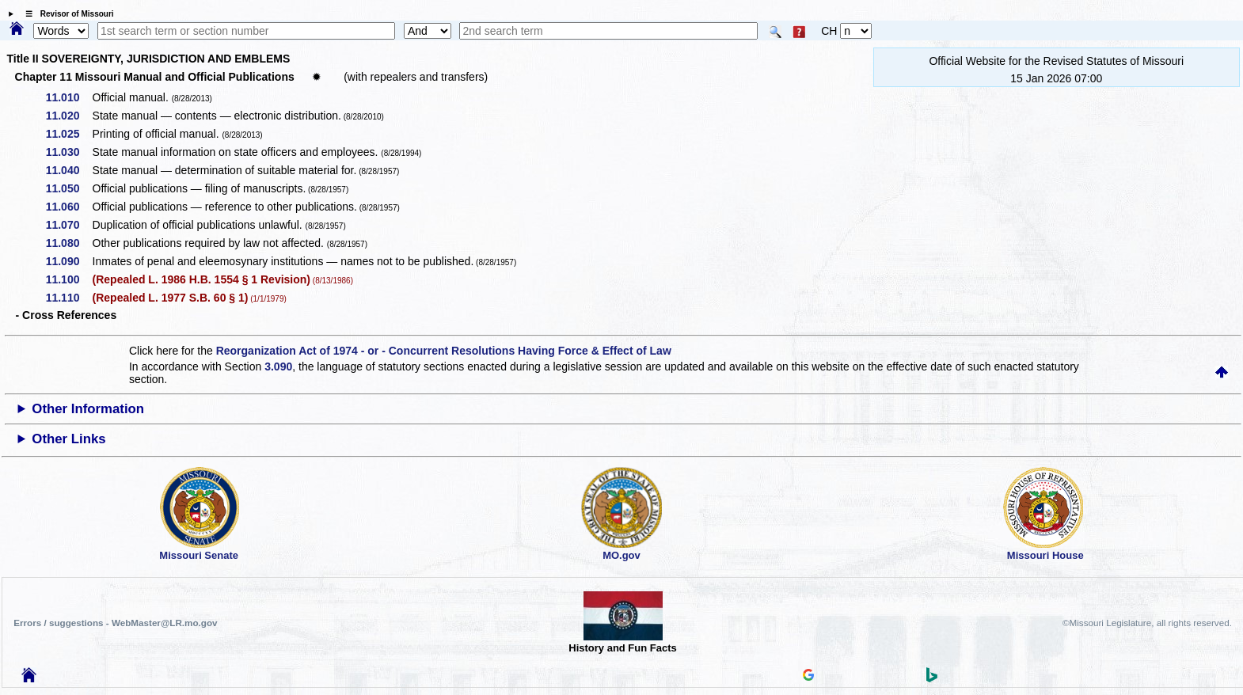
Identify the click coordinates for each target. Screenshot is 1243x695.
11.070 (68, 224)
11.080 (68, 243)
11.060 (68, 206)
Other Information (88, 408)
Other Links (68, 438)
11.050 (68, 188)
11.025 (68, 133)
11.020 (68, 115)
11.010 (68, 97)
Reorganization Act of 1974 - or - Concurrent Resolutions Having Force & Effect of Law (443, 350)
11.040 (68, 170)
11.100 (68, 279)
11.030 (68, 152)
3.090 (278, 366)
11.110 (68, 297)
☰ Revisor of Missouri (65, 13)
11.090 (68, 261)
